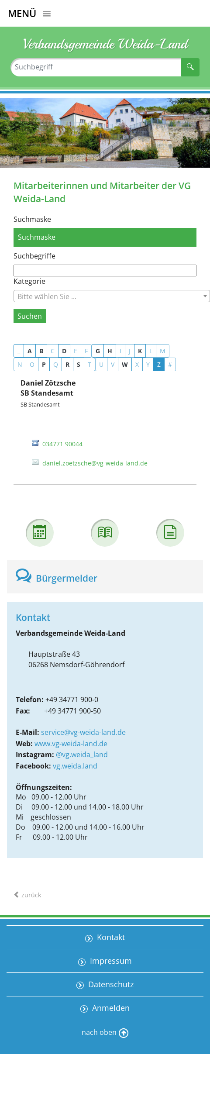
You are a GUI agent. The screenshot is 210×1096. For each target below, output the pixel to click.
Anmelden (110, 1008)
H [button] (109, 351)
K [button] (140, 351)
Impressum (110, 960)
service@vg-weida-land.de (83, 732)
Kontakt (110, 937)
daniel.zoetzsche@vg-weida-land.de (95, 463)
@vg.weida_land (82, 754)
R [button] (67, 364)
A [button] (30, 351)
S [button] (78, 364)
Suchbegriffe (34, 256)
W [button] (125, 364)
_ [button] (18, 351)
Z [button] (159, 364)
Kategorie (29, 281)
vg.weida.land (75, 766)
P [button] (44, 364)
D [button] (64, 351)
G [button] (98, 351)
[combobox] (112, 296)
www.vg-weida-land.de (70, 743)
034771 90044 (62, 444)
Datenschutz (110, 984)
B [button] (41, 351)
